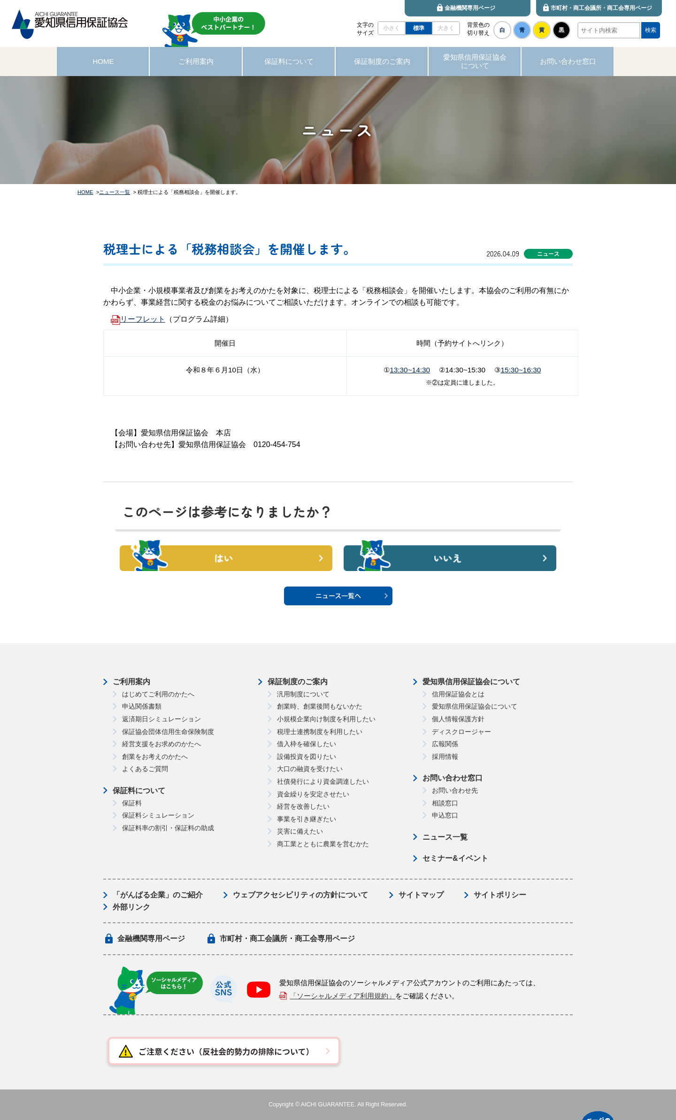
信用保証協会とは (458, 694)
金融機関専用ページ (151, 938)
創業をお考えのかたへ (155, 756)
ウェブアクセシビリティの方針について (300, 895)
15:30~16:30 (520, 370)
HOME (85, 192)
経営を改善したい (303, 806)
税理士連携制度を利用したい (319, 731)
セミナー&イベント (455, 858)
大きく (446, 28)
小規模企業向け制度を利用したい (326, 719)
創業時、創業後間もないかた (319, 706)
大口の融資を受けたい (310, 768)
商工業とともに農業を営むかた (323, 844)
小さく (391, 28)
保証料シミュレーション (158, 815)
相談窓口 (445, 803)
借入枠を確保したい (306, 744)
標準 (418, 28)
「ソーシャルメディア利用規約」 (342, 996)
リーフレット (142, 319)
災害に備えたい (300, 831)
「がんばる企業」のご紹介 (158, 895)
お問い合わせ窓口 (452, 778)
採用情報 (445, 756)
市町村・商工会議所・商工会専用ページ (287, 938)
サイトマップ (421, 895)
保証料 (132, 803)
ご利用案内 (131, 682)
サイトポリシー (500, 895)
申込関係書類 (141, 706)
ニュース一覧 (114, 192)
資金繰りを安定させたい (313, 794)
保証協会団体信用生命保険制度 (168, 731)
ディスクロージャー (461, 731)
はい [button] (226, 556)
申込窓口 (445, 815)
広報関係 (445, 744)
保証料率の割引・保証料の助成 (168, 828)
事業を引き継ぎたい (306, 819)
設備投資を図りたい (306, 756)
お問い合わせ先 (455, 790)
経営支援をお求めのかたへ (161, 744)
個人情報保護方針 (458, 719)
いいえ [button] (450, 556)
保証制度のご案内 (298, 682)
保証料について (139, 791)
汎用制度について (303, 694)
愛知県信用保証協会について (471, 682)
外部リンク (131, 907)
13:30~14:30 (410, 370)
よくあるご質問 (145, 768)
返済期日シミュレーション (161, 719)
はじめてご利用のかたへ (158, 694)
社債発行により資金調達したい (323, 781)
